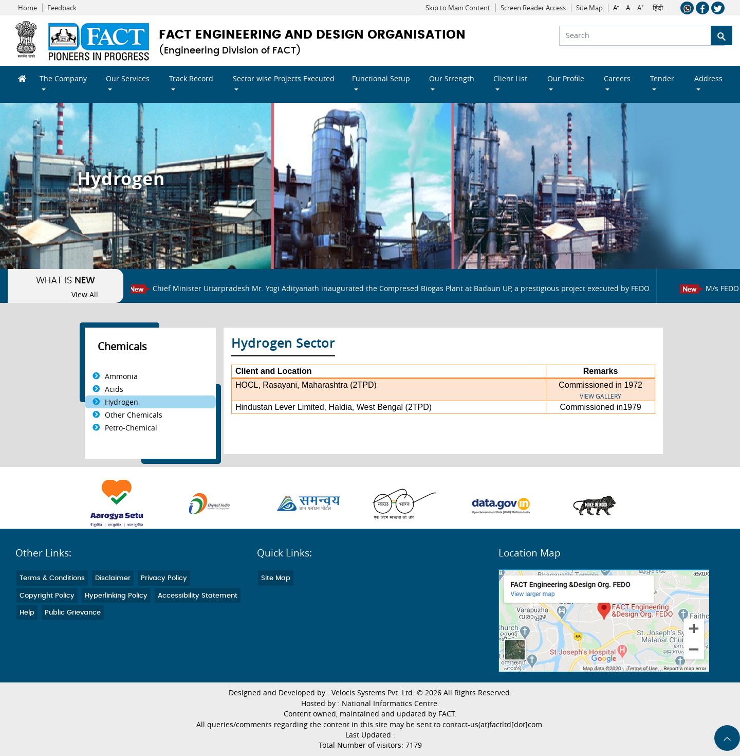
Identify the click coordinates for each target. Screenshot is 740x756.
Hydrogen (121, 402)
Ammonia (121, 376)
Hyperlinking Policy (116, 595)
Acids (114, 389)
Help (27, 612)
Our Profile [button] (565, 78)
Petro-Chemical (131, 428)
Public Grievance (73, 612)
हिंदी (658, 8)
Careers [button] (617, 78)
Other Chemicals (133, 415)
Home (27, 8)
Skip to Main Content (457, 8)
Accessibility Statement (197, 595)
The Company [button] (63, 78)
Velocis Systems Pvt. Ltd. (373, 692)
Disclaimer (113, 578)
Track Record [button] (191, 78)
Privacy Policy (164, 578)
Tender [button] (662, 78)
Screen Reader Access (533, 8)
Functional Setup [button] (381, 78)
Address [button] (708, 78)
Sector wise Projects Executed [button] (284, 78)
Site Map (589, 8)
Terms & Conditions (52, 578)
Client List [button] (510, 78)
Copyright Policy (47, 595)
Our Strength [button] (451, 78)
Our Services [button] (128, 78)
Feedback (62, 8)
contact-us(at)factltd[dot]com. (493, 724)
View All (84, 294)
